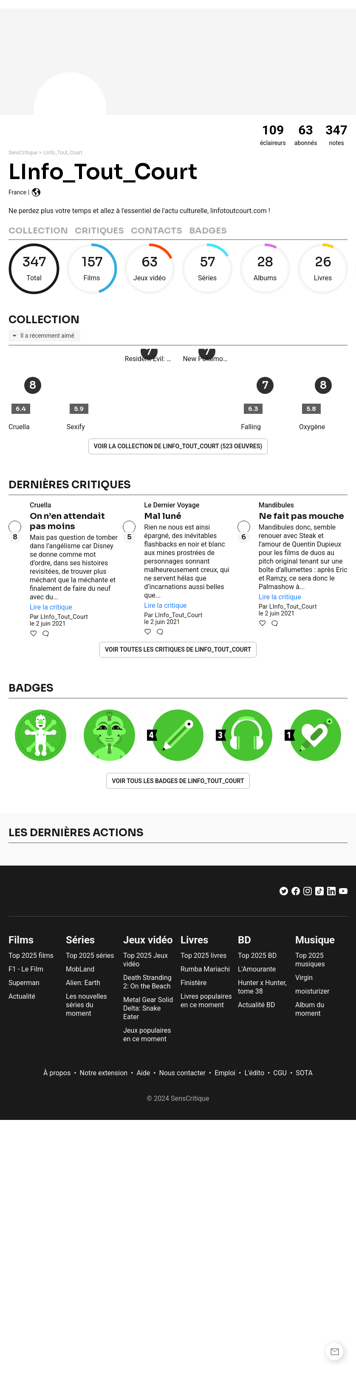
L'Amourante (257, 969)
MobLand (80, 969)
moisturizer (312, 991)
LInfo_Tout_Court (62, 153)
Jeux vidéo (148, 940)
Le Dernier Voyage (171, 505)
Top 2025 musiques (310, 959)
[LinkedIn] (331, 893)
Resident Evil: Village (149, 407)
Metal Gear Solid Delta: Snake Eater (148, 1008)
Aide (143, 1073)
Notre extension (104, 1073)
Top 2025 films (31, 955)
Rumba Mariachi (205, 969)
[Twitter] (284, 893)
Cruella (19, 427)
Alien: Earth (83, 983)
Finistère (193, 983)
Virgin (304, 978)
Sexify (76, 427)
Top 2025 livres (203, 955)
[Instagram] (307, 893)
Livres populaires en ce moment (206, 1000)
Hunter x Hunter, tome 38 (262, 987)
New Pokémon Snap (207, 407)
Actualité (21, 996)
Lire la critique (51, 607)
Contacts (156, 230)
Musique (315, 940)
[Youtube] (343, 893)
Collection (38, 230)
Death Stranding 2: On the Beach (147, 982)
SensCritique (22, 153)
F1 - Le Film (25, 969)
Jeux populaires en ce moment (147, 1034)
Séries (80, 940)
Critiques (99, 230)
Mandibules (276, 505)
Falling (251, 427)
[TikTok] (319, 893)
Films (21, 940)
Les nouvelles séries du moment (86, 1004)
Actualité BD (256, 1005)
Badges (208, 230)
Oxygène (312, 427)
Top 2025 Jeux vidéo (145, 959)
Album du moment (309, 1009)
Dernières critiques (69, 485)
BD (244, 940)
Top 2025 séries (90, 955)
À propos (57, 1073)
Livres (194, 940)
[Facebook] (295, 893)
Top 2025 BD (257, 955)
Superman (24, 983)
